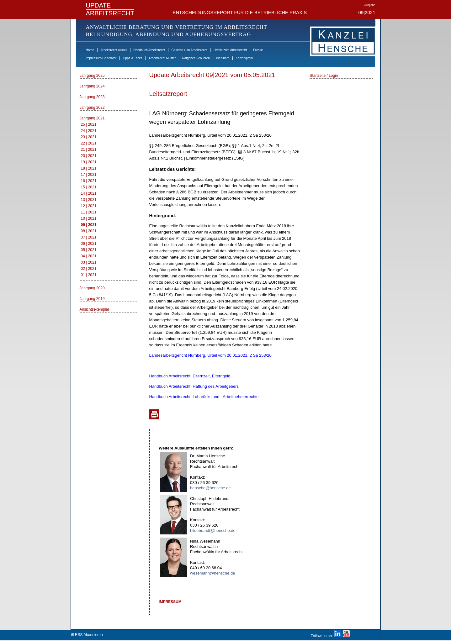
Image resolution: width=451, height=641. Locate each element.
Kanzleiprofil (244, 58)
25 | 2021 (89, 124)
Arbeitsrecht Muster (162, 58)
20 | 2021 (89, 156)
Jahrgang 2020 (92, 288)
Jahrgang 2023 (92, 97)
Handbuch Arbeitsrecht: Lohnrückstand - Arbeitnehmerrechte (204, 396)
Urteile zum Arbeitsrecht (230, 50)
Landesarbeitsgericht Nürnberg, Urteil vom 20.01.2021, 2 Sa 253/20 (210, 355)
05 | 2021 (89, 250)
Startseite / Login (324, 75)
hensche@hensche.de (210, 488)
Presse (258, 50)
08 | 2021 (89, 231)
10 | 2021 (89, 218)
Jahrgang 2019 (92, 299)
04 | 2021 (89, 256)
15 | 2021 (89, 187)
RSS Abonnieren (87, 634)
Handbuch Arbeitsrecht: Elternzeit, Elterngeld (190, 376)
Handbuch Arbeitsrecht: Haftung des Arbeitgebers (194, 386)
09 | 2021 (89, 225)
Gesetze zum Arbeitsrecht (189, 50)
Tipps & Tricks (132, 58)
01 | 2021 (89, 275)
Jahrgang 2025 (92, 75)
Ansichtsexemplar (94, 309)
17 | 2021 (89, 174)
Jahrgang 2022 (92, 107)
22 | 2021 (89, 143)
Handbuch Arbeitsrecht (149, 50)
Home (90, 50)
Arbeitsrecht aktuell (113, 50)
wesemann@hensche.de (212, 573)
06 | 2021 (89, 243)
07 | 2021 (89, 237)
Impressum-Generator (101, 58)
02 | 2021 (89, 268)
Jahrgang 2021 (92, 118)
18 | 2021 (89, 168)
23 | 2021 (89, 137)
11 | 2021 (89, 212)
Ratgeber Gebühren (196, 58)
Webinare (223, 58)
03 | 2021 (89, 262)
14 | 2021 (89, 193)
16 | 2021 (89, 181)
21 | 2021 (89, 149)
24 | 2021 (89, 131)
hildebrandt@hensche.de (213, 530)
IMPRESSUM (170, 602)
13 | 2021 (89, 199)
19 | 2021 (89, 162)
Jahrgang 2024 (92, 86)
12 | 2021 (89, 206)
